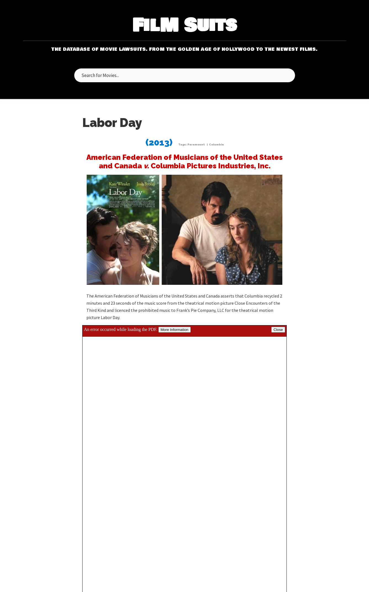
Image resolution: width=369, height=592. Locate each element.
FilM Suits (184, 25)
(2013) (158, 142)
